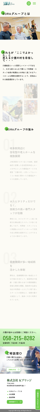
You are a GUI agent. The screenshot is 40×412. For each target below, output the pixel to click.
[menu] (34, 3)
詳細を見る (12, 369)
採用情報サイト (13, 402)
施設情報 (12, 397)
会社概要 (12, 394)
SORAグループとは (15, 391)
